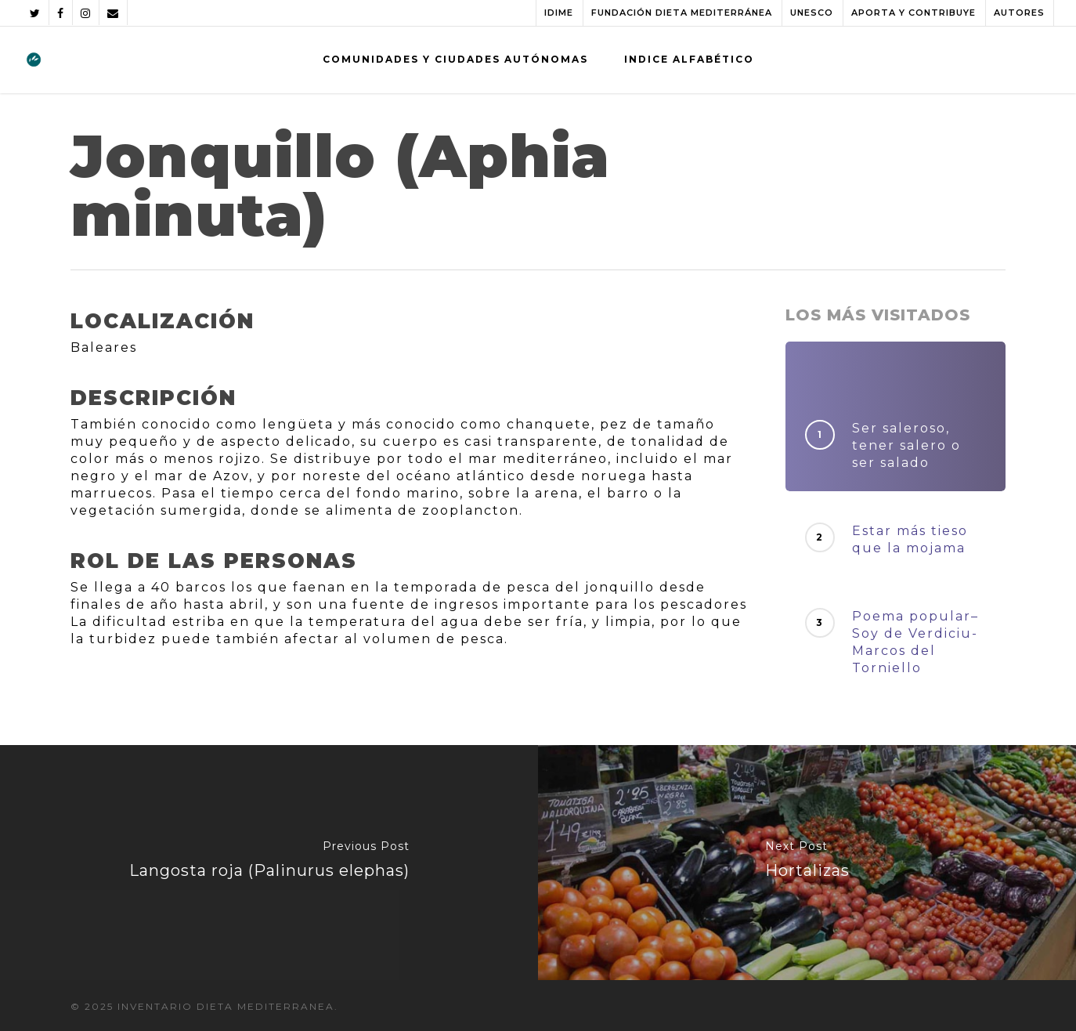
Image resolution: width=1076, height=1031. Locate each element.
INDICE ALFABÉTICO (689, 59)
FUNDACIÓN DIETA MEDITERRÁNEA (681, 12)
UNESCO (811, 12)
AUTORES (1019, 12)
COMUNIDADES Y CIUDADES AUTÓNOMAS (455, 59)
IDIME (558, 12)
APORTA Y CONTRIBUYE (913, 12)
